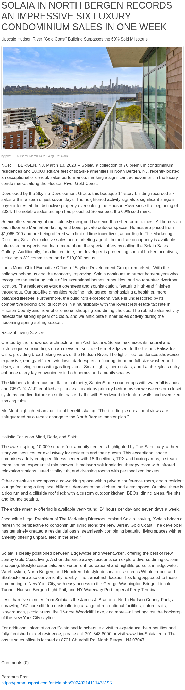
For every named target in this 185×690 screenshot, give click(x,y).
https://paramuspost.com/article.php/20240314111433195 (56, 682)
